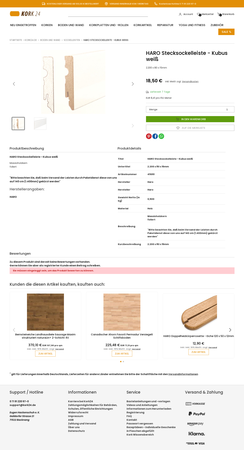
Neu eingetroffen (23, 25)
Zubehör (214, 25)
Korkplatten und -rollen (107, 25)
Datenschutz (76, 430)
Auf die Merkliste (190, 127)
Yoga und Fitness (189, 25)
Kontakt (132, 419)
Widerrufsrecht (78, 412)
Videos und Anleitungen (142, 404)
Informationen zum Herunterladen (149, 408)
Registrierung (135, 412)
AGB (71, 419)
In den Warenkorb (190, 119)
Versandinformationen (183, 374)
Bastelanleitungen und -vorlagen (148, 401)
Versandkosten (190, 81)
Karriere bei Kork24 (80, 401)
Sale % (226, 31)
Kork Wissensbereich (140, 434)
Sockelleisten (72, 39)
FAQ (129, 416)
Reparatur (163, 25)
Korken (46, 25)
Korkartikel (141, 25)
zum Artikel (45, 353)
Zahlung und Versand (82, 423)
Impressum (75, 416)
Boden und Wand (70, 25)
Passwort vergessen (140, 423)
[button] (132, 83)
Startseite (16, 39)
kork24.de (31, 39)
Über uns (74, 427)
